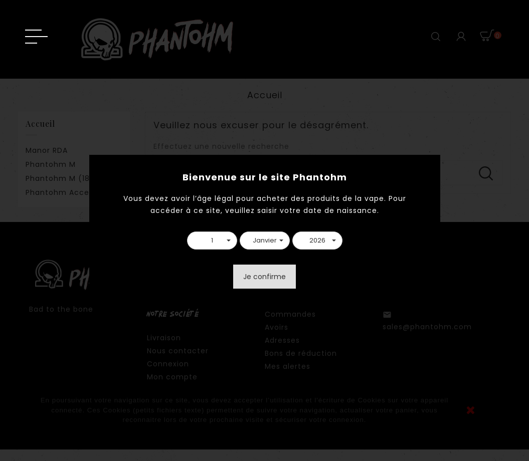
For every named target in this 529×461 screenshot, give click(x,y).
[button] (212, 241)
